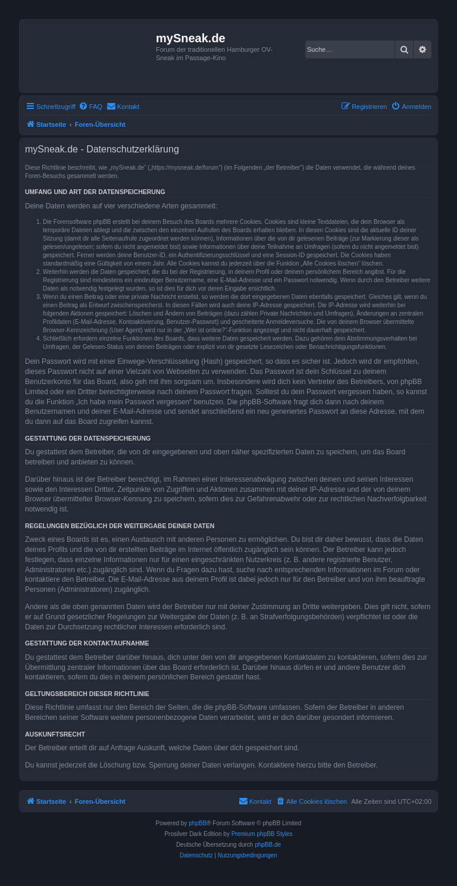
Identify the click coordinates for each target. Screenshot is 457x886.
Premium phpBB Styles (262, 834)
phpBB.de (268, 844)
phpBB (197, 823)
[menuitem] (90, 106)
